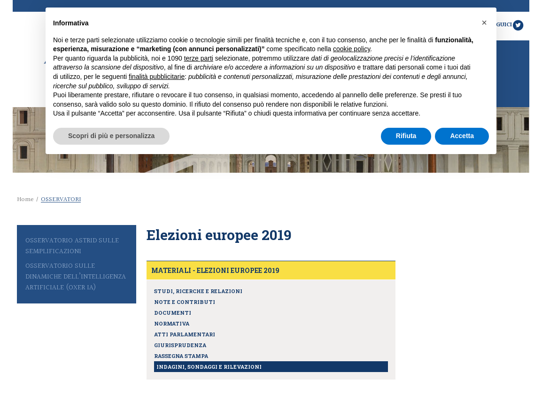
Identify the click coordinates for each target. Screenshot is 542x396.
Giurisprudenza (180, 345)
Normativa (171, 323)
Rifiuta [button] (406, 136)
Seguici (506, 25)
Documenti (172, 312)
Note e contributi (184, 301)
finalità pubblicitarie (157, 76)
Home (25, 199)
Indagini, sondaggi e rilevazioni (209, 366)
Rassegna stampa (181, 355)
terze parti (198, 58)
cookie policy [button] (351, 49)
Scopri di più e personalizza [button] (111, 136)
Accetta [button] (462, 136)
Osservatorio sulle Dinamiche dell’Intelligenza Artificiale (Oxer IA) (75, 277)
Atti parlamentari (184, 334)
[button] (484, 22)
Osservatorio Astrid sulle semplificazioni (72, 246)
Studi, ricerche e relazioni (198, 291)
